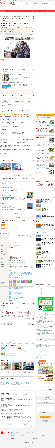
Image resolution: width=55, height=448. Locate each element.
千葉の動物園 (7, 394)
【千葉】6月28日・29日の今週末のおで (17, 297)
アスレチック (11, 269)
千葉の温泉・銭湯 (3, 405)
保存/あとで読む (42, 0)
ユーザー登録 (2, 413)
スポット (2, 11)
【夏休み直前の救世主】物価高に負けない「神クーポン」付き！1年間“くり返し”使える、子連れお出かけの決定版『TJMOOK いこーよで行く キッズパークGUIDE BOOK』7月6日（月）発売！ (19, 417)
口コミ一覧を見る (17, 213)
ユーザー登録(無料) (48, 0)
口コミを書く (3, 31)
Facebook (12, 438)
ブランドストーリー (44, 432)
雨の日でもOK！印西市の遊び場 (41, 350)
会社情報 (43, 435)
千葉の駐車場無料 (16, 399)
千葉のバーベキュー (12, 394)
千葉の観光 (29, 394)
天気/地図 (31, 34)
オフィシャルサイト (30, 236)
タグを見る (10, 270)
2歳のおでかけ (40, 288)
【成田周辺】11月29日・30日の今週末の (17, 287)
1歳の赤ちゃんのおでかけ (50, 286)
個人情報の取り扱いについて (45, 412)
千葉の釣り (17, 394)
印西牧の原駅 (11, 262)
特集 (52, 11)
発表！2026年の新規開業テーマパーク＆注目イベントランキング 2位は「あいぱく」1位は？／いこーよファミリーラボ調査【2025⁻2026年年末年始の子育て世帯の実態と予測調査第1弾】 (19, 421)
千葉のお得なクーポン (4, 399)
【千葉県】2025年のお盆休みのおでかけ (17, 293)
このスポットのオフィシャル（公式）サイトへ (15, 254)
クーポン (12, 34)
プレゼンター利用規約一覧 (25, 432)
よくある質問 (23, 434)
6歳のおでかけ (40, 292)
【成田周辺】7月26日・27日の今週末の (17, 294)
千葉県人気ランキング (5, 29)
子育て (47, 11)
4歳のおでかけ (40, 290)
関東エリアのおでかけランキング (6, 382)
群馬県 (45, 339)
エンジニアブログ (34, 438)
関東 (36, 339)
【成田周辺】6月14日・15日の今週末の (17, 298)
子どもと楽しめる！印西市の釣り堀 (41, 355)
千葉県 (50, 339)
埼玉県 (47, 339)
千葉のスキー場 (8, 405)
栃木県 (42, 339)
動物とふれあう (46, 3)
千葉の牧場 (20, 394)
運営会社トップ (34, 432)
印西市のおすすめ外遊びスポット (41, 357)
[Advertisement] (17, 157)
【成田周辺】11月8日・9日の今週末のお (17, 288)
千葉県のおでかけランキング (26, 383)
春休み (38, 3)
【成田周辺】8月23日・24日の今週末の (17, 292)
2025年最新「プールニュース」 (18, 409)
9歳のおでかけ (50, 294)
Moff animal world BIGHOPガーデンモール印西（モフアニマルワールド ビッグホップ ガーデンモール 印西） (21, 273)
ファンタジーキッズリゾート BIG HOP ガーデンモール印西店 (17, 272)
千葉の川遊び (2, 400)
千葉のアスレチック (22, 399)
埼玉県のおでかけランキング (16, 383)
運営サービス (33, 435)
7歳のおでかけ (50, 292)
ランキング (24, 11)
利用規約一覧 (13, 434)
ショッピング (15, 269)
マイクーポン (36, 0)
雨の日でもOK (41, 3)
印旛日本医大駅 (15, 262)
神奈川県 (45, 340)
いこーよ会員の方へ (45, 421)
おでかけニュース (40, 11)
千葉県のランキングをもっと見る (45, 336)
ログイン (53, 0)
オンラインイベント (15, 11)
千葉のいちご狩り (26, 405)
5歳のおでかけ (50, 290)
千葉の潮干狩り (21, 405)
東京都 (53, 339)
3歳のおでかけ (50, 288)
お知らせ (22, 34)
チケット (7, 34)
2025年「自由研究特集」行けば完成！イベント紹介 (8, 410)
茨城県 (39, 339)
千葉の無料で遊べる (10, 399)
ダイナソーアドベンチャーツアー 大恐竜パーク (17, 274)
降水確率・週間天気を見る (28, 318)
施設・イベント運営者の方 (15, 432)
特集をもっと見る (52, 229)
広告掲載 (12, 435)
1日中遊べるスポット (52, 3)
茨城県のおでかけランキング (17, 382)
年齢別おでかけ (31, 11)
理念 (32, 434)
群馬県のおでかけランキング (5, 383)
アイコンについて (3, 283)
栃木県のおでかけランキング (27, 382)
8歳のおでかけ (40, 294)
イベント (7, 11)
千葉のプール (25, 394)
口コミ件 (31, 27)
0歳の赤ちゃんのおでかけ (40, 286)
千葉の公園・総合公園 (29, 399)
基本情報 (2, 34)
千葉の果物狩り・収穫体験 (4, 406)
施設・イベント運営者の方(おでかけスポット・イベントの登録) (14, 413)
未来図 (43, 434)
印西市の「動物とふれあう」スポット (42, 348)
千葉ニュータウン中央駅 (21, 262)
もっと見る (10, 300)
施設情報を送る (11, 31)
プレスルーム (23, 435)
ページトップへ (51, 389)
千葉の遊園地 (2, 394)
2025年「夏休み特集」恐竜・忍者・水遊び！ (7, 409)
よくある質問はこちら (45, 420)
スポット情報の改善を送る (4, 233)
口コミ (17, 34)
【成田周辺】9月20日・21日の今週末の (17, 291)
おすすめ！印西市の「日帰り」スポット (42, 346)
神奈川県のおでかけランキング (16, 384)
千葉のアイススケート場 (14, 405)
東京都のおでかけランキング (5, 384)
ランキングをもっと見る (51, 342)
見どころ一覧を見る (17, 175)
